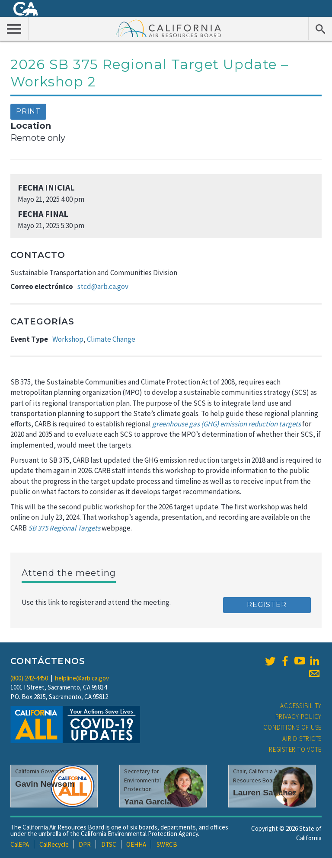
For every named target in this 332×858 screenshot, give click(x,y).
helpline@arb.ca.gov (82, 678)
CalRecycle (54, 844)
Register (266, 605)
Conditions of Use (292, 727)
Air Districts (302, 738)
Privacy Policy (298, 716)
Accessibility (301, 706)
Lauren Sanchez (265, 792)
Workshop (67, 339)
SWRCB (166, 844)
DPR (85, 844)
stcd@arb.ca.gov (102, 286)
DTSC (108, 844)
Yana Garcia (148, 801)
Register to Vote (295, 749)
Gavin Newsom (45, 783)
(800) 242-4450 (29, 678)
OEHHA (136, 844)
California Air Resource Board (169, 28)
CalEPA (19, 844)
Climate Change (111, 339)
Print (28, 111)
